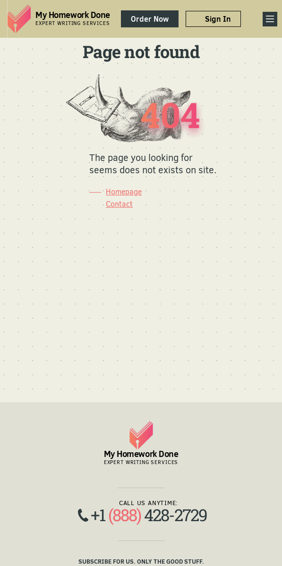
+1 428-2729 (149, 515)
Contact (119, 204)
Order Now (150, 19)
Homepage (124, 192)
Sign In (218, 19)
